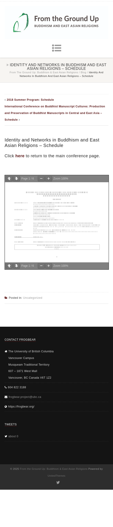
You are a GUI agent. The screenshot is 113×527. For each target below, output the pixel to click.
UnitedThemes (57, 475)
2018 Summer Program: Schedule (30, 99)
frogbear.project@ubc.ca (25, 397)
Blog (83, 72)
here (20, 156)
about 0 (13, 436)
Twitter (58, 482)
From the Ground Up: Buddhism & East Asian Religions (44, 72)
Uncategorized (32, 297)
